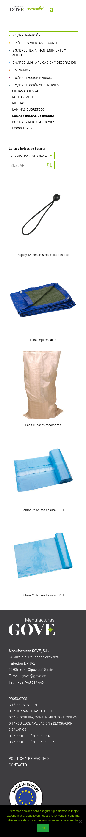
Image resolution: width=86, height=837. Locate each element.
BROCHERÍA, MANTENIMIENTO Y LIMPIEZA (43, 717)
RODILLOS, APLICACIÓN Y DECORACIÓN (42, 62)
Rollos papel (23, 97)
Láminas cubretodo (28, 109)
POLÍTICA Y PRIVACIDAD (29, 758)
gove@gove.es (34, 676)
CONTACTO (18, 764)
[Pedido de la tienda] (32, 155)
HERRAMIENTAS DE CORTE (33, 43)
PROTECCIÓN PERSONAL (32, 77)
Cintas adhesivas (26, 91)
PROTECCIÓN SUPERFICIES (34, 85)
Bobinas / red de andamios (33, 122)
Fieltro (18, 103)
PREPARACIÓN (25, 35)
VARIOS (19, 70)
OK (43, 828)
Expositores (22, 128)
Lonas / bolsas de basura (33, 115)
